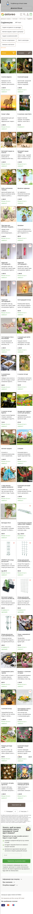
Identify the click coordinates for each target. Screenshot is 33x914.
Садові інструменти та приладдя (11, 27)
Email (5, 859)
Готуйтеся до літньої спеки (19, 3)
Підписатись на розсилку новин (16, 865)
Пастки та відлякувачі (8, 40)
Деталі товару (14, 92)
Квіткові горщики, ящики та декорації (12, 31)
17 (19, 815)
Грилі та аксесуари (23, 40)
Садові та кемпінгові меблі (9, 36)
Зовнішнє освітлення (8, 44)
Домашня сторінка (6, 18)
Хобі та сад (22, 18)
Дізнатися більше (16, 8)
